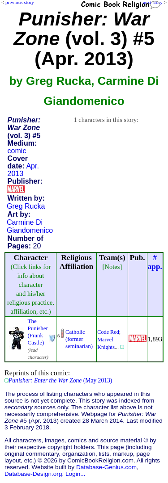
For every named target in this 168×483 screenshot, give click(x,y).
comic (17, 151)
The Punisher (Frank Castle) (38, 332)
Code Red (108, 332)
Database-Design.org (33, 473)
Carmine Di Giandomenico (30, 226)
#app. (155, 262)
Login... (75, 473)
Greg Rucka (26, 206)
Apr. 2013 (23, 169)
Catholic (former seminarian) (79, 338)
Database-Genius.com (106, 467)
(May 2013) (60, 380)
